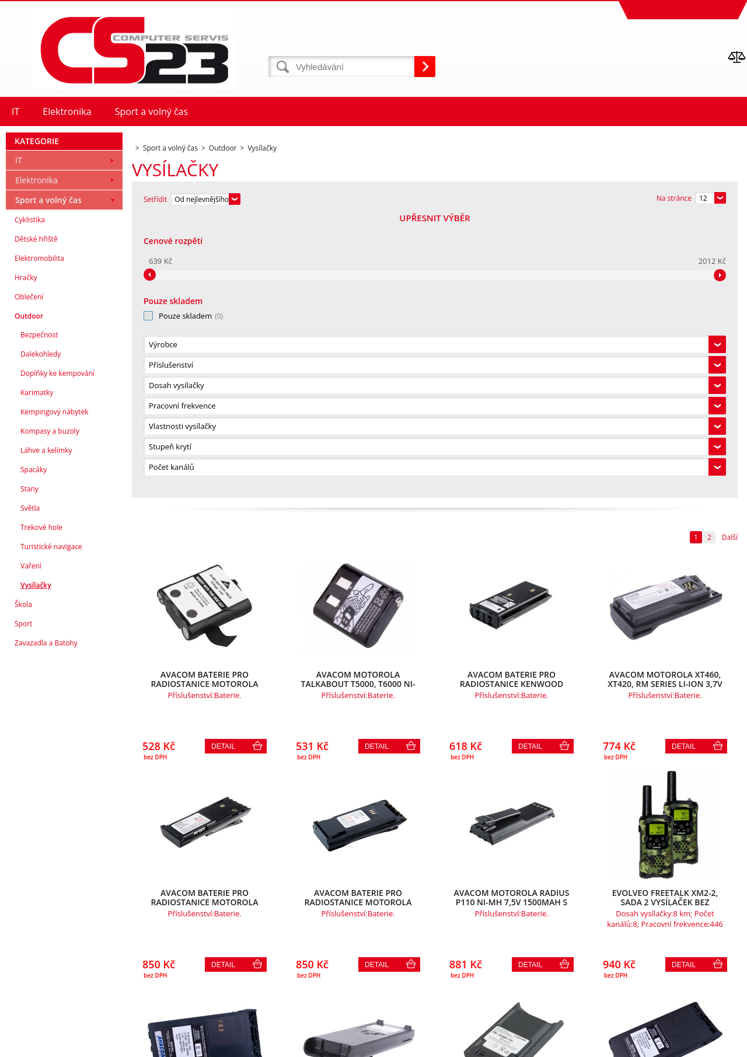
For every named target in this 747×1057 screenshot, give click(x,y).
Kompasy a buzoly (49, 712)
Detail (223, 465)
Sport (23, 905)
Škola (23, 886)
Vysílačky (35, 866)
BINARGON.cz (724, 1045)
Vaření (30, 847)
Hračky (26, 559)
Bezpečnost (39, 616)
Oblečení (29, 578)
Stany (29, 770)
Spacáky (33, 751)
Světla (30, 789)
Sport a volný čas (48, 481)
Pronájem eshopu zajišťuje (657, 1045)
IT (18, 441)
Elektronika (36, 461)
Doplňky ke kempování (57, 655)
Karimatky (36, 674)
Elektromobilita (39, 540)
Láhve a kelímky (46, 732)
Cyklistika (30, 501)
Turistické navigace (51, 828)
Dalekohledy (40, 635)
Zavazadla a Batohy (46, 924)
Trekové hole (41, 809)
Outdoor (29, 597)
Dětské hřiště (36, 520)
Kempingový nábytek (54, 693)
